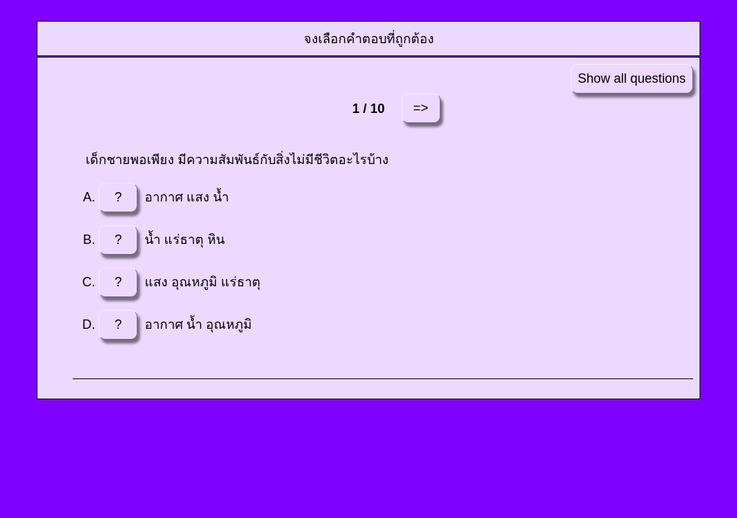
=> (420, 108)
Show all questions (632, 78)
